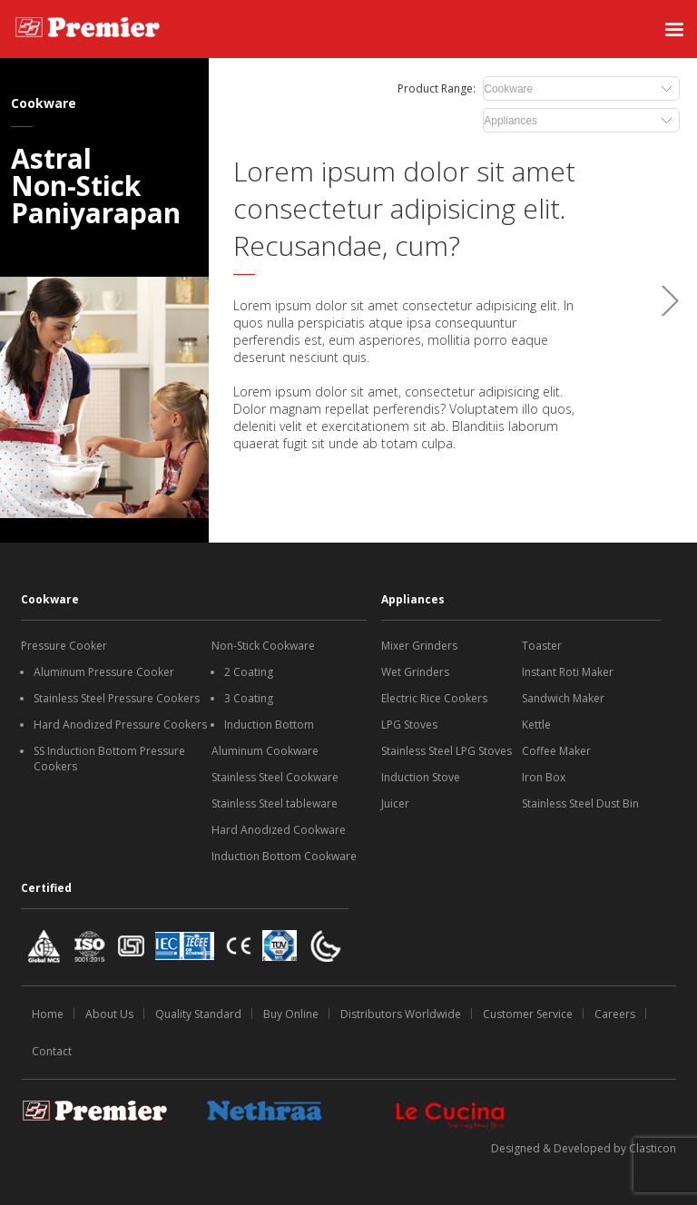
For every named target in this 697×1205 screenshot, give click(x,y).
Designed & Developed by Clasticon (583, 1148)
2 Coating (248, 672)
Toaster (542, 645)
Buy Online (291, 1014)
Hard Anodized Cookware (278, 830)
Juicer (395, 803)
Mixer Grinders (419, 645)
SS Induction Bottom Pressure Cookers (109, 758)
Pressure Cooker (64, 645)
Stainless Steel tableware (274, 803)
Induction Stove (420, 777)
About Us (109, 1014)
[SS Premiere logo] (88, 29)
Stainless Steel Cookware (275, 777)
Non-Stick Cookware (263, 645)
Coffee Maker (556, 751)
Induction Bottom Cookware (284, 856)
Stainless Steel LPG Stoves (446, 751)
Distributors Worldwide (400, 1014)
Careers (614, 1014)
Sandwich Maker (563, 698)
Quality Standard (198, 1014)
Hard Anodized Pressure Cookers (120, 724)
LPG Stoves (409, 724)
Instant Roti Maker (568, 672)
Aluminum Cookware (265, 751)
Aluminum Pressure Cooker (104, 672)
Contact (52, 1051)
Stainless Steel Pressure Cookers (117, 698)
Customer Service (528, 1014)
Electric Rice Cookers (434, 698)
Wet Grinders (415, 672)
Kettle (536, 724)
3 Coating (248, 698)
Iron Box (543, 777)
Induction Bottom (269, 724)
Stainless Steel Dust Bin (580, 803)
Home (48, 1014)
